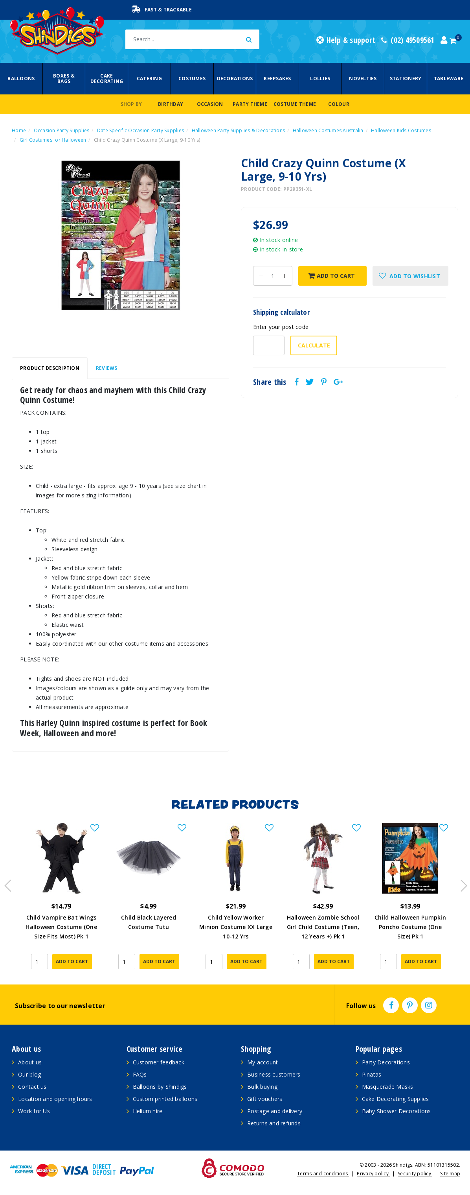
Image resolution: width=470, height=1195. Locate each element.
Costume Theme (295, 104)
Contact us (32, 1086)
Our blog (29, 1074)
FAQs (140, 1074)
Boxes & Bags (64, 78)
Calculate (314, 345)
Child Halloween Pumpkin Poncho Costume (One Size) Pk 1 (410, 927)
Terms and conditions (323, 1173)
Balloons (21, 78)
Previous (6, 883)
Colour (338, 104)
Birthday (170, 104)
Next (460, 883)
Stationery (406, 78)
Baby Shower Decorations (396, 1111)
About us (30, 1062)
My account (262, 1062)
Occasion (210, 104)
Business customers (274, 1074)
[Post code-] (269, 345)
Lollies (320, 78)
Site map (450, 1173)
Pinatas (372, 1074)
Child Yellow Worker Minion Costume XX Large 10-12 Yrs (235, 927)
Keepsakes (277, 78)
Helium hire (148, 1111)
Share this (269, 382)
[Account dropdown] (444, 40)
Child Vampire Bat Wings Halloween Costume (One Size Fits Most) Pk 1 (61, 927)
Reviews (107, 368)
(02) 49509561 (408, 40)
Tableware (448, 78)
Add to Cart (331, 275)
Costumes (192, 78)
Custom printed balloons (165, 1099)
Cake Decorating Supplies (395, 1099)
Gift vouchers (264, 1099)
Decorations (235, 78)
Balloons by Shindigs (160, 1086)
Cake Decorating (106, 78)
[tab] (50, 368)
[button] (410, 276)
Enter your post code (280, 327)
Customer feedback (158, 1062)
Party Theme (250, 104)
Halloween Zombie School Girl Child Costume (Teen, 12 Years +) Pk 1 (323, 927)
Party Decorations (386, 1062)
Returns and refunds (274, 1123)
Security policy (415, 1173)
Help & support (345, 40)
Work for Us (34, 1111)
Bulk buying (262, 1086)
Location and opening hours (55, 1099)
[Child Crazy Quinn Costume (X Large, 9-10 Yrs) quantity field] (272, 276)
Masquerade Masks (387, 1086)
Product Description (49, 368)
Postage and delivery (274, 1111)
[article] (61, 896)
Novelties (362, 78)
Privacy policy (373, 1173)
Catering (149, 78)
